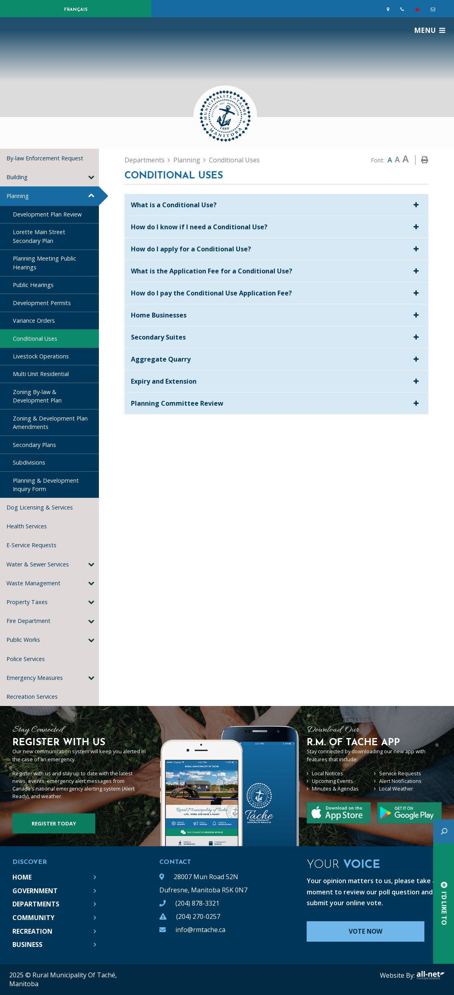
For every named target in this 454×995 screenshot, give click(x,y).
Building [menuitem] (17, 177)
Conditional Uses (234, 160)
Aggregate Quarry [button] (161, 359)
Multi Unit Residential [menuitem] (41, 374)
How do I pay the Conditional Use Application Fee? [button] (211, 293)
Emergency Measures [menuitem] (34, 678)
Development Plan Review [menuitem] (47, 214)
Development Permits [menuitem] (42, 303)
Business (27, 944)
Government (35, 890)
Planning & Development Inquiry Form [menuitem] (46, 485)
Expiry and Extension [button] (164, 381)
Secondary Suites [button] (158, 337)
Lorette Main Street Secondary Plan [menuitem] (39, 236)
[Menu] (430, 30)
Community (33, 917)
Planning (186, 160)
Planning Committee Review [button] (177, 403)
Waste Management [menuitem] (33, 583)
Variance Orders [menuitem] (34, 320)
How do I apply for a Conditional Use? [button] (191, 249)
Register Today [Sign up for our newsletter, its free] (54, 823)
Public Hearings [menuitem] (33, 285)
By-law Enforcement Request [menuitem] (44, 158)
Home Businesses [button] (159, 315)
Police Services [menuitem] (25, 659)
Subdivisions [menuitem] (29, 462)
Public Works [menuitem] (23, 639)
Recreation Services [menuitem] (33, 696)
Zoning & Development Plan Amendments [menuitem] (50, 423)
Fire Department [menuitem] (28, 621)
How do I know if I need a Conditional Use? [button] (199, 226)
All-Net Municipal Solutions (430, 975)
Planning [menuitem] (17, 196)
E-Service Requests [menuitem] (31, 545)
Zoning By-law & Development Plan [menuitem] (37, 396)
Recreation (32, 931)
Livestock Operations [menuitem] (41, 356)
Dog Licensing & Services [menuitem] (39, 507)
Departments (145, 160)
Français (76, 10)
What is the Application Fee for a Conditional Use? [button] (211, 271)
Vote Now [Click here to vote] (366, 931)
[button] (90, 177)
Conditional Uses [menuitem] (35, 338)
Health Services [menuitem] (26, 526)
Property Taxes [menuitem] (27, 602)
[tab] (276, 205)
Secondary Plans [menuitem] (34, 445)
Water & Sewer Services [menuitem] (37, 564)
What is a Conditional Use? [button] (174, 204)
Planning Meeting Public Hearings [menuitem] (44, 263)
